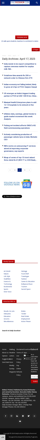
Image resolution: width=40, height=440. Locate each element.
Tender (23, 314)
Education (7, 316)
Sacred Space (26, 289)
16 (14, 170)
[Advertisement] (20, 20)
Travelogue (25, 276)
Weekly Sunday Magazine (12, 368)
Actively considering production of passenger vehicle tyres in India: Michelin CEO (20, 137)
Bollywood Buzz (26, 284)
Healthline (7, 279)
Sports (6, 289)
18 (24, 170)
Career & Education (28, 281)
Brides (23, 311)
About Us (5, 353)
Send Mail (5, 362)
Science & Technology (8, 282)
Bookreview (8, 287)
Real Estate (25, 316)
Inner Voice (7, 292)
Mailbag (12, 349)
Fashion (24, 279)
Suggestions (6, 359)
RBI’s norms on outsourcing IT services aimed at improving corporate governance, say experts (20, 148)
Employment (25, 319)
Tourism (24, 287)
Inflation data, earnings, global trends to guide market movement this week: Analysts (20, 116)
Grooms (6, 319)
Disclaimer (20, 349)
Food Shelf (25, 274)
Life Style (7, 276)
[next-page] (29, 170)
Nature (6, 274)
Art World (7, 271)
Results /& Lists (9, 311)
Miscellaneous (9, 321)
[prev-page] (10, 170)
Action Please (26, 321)
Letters (11, 356)
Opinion (4, 356)
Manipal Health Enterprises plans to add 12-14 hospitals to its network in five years (20, 105)
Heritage (24, 271)
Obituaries (7, 314)
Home (4, 349)
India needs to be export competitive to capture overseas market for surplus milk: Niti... (20, 66)
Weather (12, 353)
